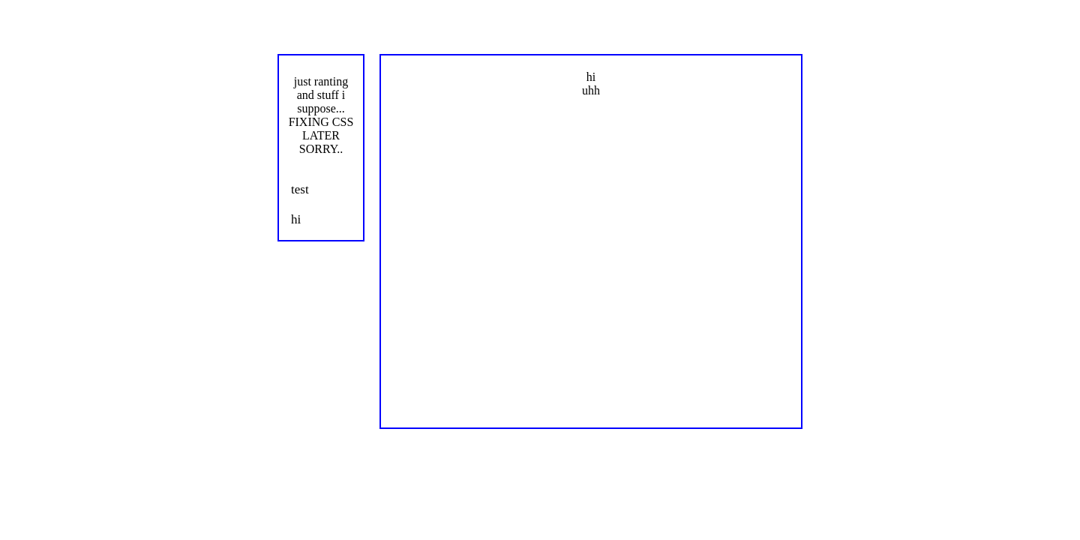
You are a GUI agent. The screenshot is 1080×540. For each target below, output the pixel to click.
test (300, 189)
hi (296, 219)
